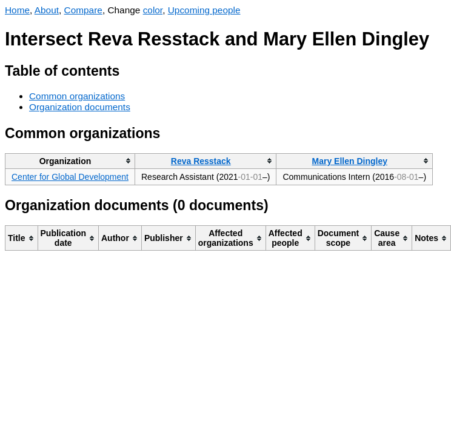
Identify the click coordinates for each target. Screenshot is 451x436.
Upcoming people (204, 10)
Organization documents (79, 107)
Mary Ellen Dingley (349, 161)
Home (17, 10)
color (153, 10)
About (47, 10)
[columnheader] (70, 160)
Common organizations (77, 96)
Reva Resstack (201, 161)
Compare (83, 10)
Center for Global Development (70, 177)
